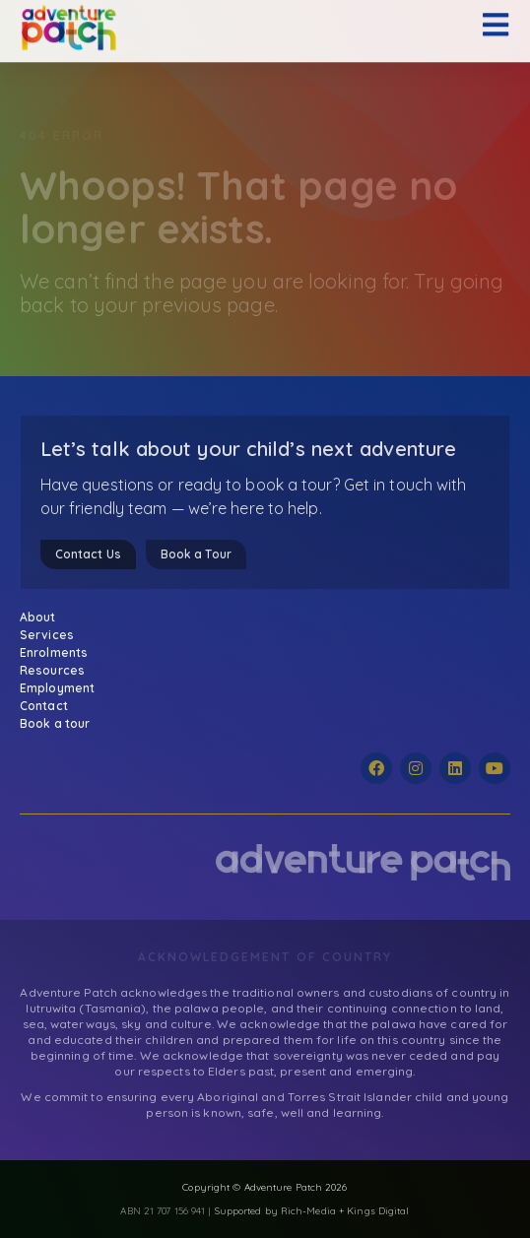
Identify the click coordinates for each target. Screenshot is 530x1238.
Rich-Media (308, 1211)
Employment (57, 688)
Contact (44, 705)
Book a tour (55, 723)
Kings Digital (378, 1211)
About (43, 617)
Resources (57, 671)
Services (52, 635)
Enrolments (59, 653)
